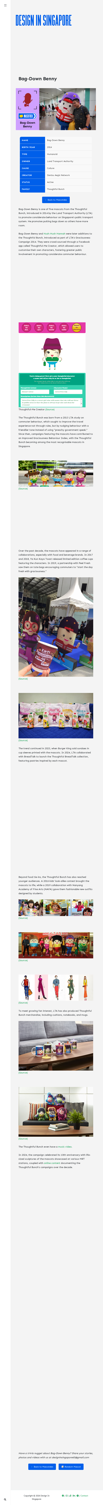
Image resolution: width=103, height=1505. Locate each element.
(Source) (50, 409)
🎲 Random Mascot (71, 1466)
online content (52, 1163)
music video (65, 1146)
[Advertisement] (56, 51)
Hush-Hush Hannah (54, 233)
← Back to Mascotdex (56, 200)
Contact (84, 1496)
